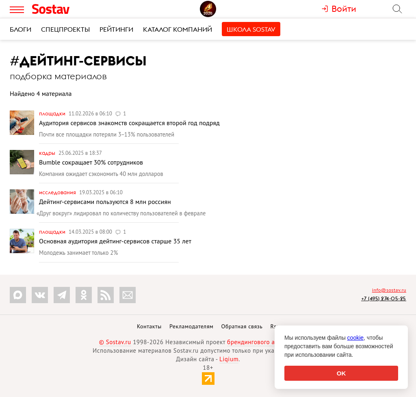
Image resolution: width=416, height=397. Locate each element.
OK (341, 373)
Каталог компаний (177, 29)
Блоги (20, 29)
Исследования (58, 192)
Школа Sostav (251, 29)
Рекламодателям (191, 326)
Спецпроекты (65, 29)
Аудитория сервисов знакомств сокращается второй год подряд (129, 123)
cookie (355, 337)
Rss (275, 326)
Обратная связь (242, 326)
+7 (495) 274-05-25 (383, 298)
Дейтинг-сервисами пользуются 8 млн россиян (105, 201)
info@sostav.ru (389, 290)
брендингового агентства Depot (272, 342)
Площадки (53, 113)
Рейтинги (116, 29)
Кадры (47, 153)
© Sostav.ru (115, 342)
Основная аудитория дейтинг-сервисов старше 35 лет (115, 241)
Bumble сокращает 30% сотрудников (91, 162)
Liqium (228, 359)
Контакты (149, 326)
